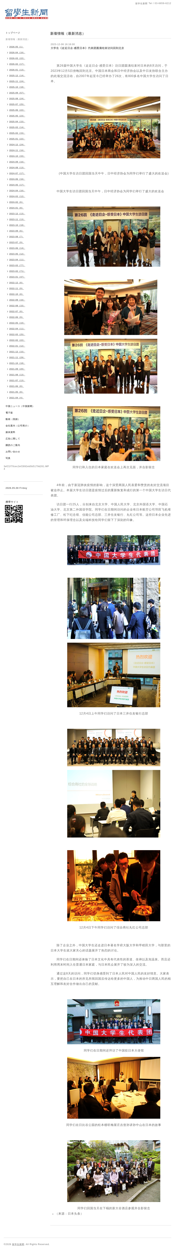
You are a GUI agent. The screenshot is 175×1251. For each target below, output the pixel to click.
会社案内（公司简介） (18, 425)
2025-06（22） (17, 110)
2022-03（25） (17, 334)
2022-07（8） (16, 311)
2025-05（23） (17, 116)
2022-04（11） (17, 329)
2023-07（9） (16, 242)
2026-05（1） (16, 47)
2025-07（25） (17, 104)
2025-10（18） (17, 87)
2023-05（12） (17, 254)
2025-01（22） (17, 139)
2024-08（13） (17, 167)
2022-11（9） (16, 288)
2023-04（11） (17, 260)
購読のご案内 (13, 445)
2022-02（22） (17, 340)
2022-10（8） (16, 294)
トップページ (13, 33)
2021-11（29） (17, 357)
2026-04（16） (17, 52)
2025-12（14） (17, 75)
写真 (8, 458)
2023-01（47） (17, 277)
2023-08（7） (16, 237)
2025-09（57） (17, 93)
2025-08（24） (17, 98)
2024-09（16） (17, 162)
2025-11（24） (17, 81)
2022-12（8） (16, 283)
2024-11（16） (17, 150)
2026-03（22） (17, 58)
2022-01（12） (17, 346)
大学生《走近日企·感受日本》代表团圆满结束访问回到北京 (87, 48)
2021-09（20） (17, 369)
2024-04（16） (17, 190)
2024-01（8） (16, 208)
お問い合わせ (13, 451)
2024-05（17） (17, 185)
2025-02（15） (17, 133)
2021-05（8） (16, 392)
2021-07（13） (17, 380)
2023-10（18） (17, 225)
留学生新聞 (18, 1244)
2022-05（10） (17, 323)
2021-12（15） (17, 352)
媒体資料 (10, 432)
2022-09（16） (17, 300)
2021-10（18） (17, 363)
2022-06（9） (16, 317)
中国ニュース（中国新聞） (20, 406)
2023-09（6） (16, 231)
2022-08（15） (17, 306)
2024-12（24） (17, 144)
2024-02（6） (16, 202)
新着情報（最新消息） (18, 39)
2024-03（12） (17, 196)
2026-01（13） (17, 70)
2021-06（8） (16, 386)
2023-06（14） (17, 248)
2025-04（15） (17, 121)
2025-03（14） (17, 127)
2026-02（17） (17, 64)
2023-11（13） (17, 219)
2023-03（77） (17, 265)
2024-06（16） (17, 179)
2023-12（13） (17, 213)
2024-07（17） (17, 173)
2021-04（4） (16, 398)
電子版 (9, 412)
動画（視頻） (13, 419)
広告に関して (13, 438)
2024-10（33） (17, 156)
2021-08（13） (17, 375)
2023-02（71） (17, 271)
